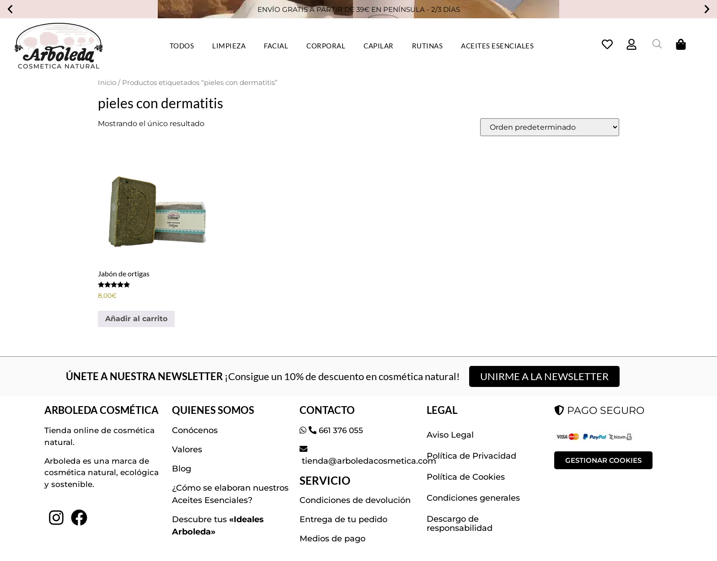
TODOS (182, 46)
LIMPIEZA (229, 46)
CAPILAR (379, 46)
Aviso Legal (450, 435)
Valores (187, 450)
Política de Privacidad (471, 456)
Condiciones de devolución (355, 500)
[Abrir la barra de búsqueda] (657, 43)
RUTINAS (427, 46)
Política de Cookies (466, 477)
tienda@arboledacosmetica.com (368, 461)
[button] (10, 9)
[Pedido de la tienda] (549, 127)
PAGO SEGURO (599, 410)
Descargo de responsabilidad (459, 523)
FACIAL (276, 46)
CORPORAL (325, 46)
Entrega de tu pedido (343, 519)
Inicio (107, 83)
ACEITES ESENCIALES (497, 46)
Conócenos (195, 430)
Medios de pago (332, 539)
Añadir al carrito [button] (136, 318)
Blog (181, 469)
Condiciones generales (473, 498)
